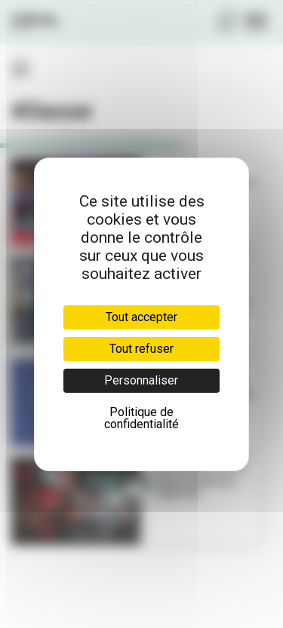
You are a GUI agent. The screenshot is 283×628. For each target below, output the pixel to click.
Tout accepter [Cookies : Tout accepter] (141, 317)
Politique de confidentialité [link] (141, 418)
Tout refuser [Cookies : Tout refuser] (141, 349)
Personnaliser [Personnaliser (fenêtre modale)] (141, 380)
